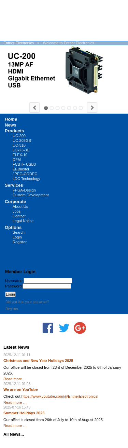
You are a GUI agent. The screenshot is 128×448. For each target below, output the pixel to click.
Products (14, 130)
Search (19, 232)
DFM (17, 159)
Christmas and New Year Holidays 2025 (38, 361)
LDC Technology (26, 179)
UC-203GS (57, 108)
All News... (13, 434)
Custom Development (31, 195)
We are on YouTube (20, 389)
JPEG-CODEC (25, 174)
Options (13, 227)
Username (14, 281)
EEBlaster (21, 169)
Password (13, 286)
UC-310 (51, 108)
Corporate (15, 201)
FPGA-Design (24, 190)
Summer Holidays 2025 (23, 413)
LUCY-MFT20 (69, 108)
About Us (20, 206)
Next (92, 107)
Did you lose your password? (27, 302)
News (10, 125)
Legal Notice (23, 221)
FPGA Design (80, 108)
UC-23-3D (21, 150)
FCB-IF (74, 108)
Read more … (15, 379)
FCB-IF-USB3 (24, 164)
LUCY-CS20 (63, 108)
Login (17, 237)
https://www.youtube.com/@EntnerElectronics (60, 396)
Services (14, 185)
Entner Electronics (18, 43)
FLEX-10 (20, 155)
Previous (34, 107)
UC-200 (45, 108)
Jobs (16, 211)
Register (20, 242)
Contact (19, 216)
